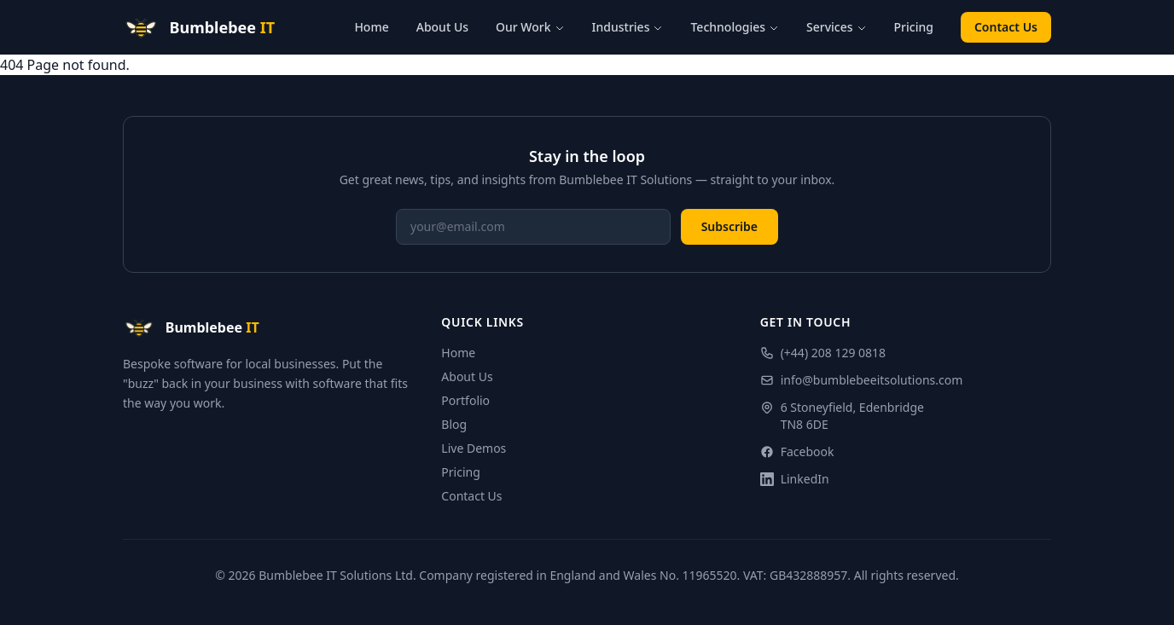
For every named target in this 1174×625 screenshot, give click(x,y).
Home (371, 27)
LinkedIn (794, 479)
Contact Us (1005, 27)
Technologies (734, 27)
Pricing (913, 27)
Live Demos (473, 448)
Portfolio (465, 400)
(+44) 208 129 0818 (823, 352)
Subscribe (729, 226)
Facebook (797, 451)
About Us (442, 27)
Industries (628, 27)
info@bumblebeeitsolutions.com (861, 380)
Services (836, 27)
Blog (454, 424)
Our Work (530, 27)
